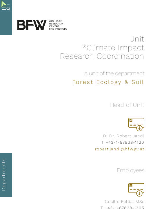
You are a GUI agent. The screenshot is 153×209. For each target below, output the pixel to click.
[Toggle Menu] (7, 17)
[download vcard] (136, 124)
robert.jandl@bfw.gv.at (119, 149)
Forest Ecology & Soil (108, 82)
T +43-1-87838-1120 (122, 142)
